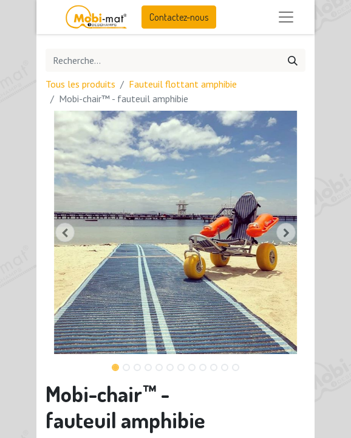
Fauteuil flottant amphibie (183, 84)
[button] (65, 232)
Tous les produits (80, 84)
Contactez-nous (178, 17)
